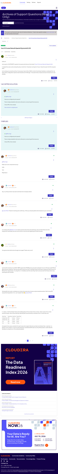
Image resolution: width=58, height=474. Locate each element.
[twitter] (4, 461)
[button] (55, 59)
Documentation (21, 459)
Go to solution (52, 45)
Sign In (3, 7)
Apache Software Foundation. (23, 471)
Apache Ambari (7, 51)
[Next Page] (32, 341)
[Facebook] (1, 461)
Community (22, 2)
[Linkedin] (7, 461)
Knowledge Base (30, 459)
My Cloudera (4, 459)
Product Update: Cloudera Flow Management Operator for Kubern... (15, 400)
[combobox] (35, 23)
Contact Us (4, 463)
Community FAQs (30, 455)
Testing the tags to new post (7, 410)
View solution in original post (10, 107)
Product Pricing (41, 459)
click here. (39, 471)
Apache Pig (13, 51)
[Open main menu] (56, 7)
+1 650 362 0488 (14, 467)
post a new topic (51, 32)
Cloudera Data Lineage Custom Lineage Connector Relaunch (14, 397)
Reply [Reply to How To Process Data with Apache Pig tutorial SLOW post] (54, 77)
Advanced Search (6, 26)
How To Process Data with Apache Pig (43, 64)
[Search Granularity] (8, 23)
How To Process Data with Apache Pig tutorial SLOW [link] (38, 38)
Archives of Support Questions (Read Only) (19, 38)
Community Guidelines (18, 455)
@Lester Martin (5, 210)
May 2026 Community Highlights (8, 407)
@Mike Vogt (8, 96)
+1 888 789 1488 (7, 465)
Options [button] (4, 41)
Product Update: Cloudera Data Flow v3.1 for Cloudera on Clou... (14, 403)
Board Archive (6, 38)
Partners (33, 2)
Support (39, 2)
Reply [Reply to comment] (51, 111)
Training (28, 2)
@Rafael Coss (13, 229)
